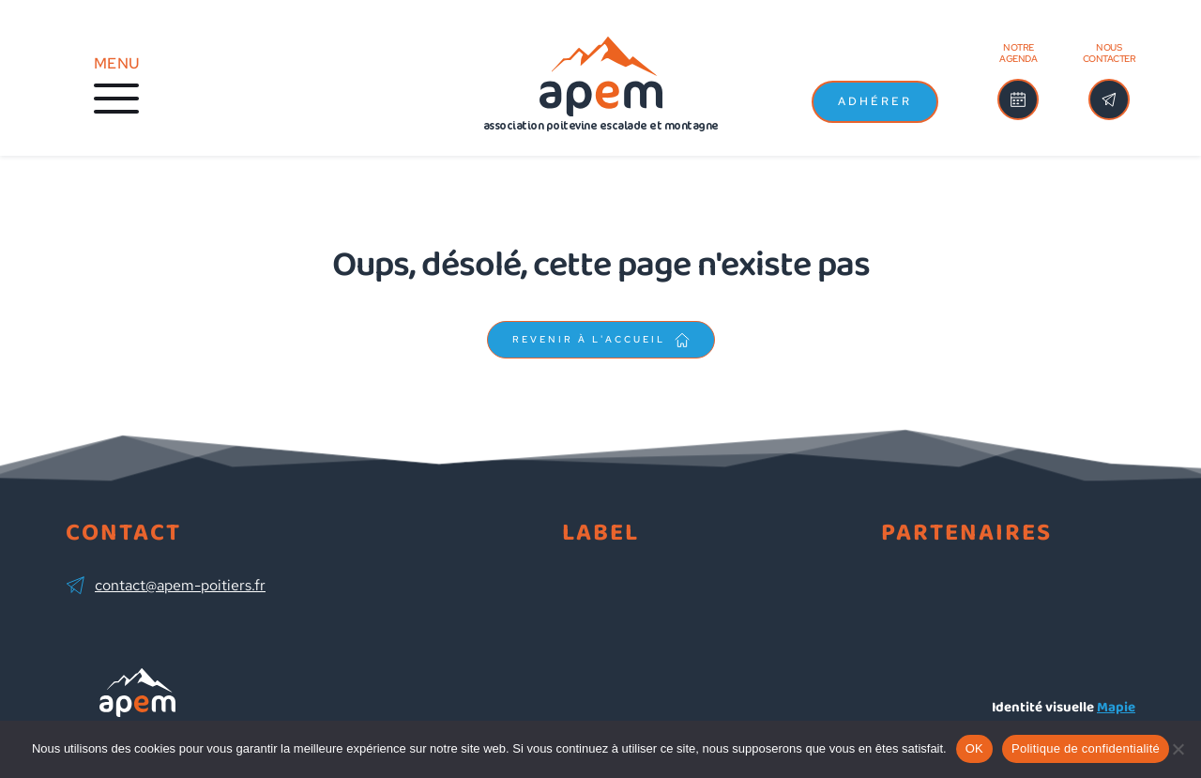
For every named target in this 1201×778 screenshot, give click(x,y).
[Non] (1177, 749)
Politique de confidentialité (1085, 748)
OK (974, 748)
